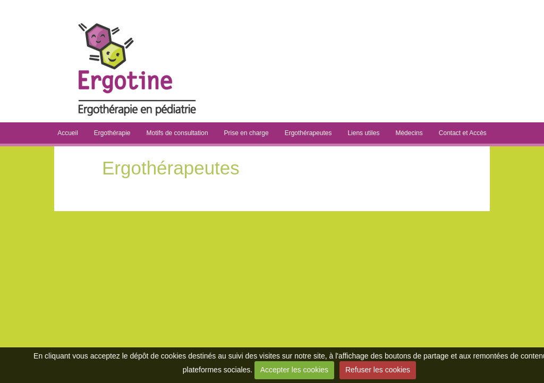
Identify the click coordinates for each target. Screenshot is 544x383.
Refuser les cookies (377, 369)
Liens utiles (363, 133)
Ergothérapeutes (308, 133)
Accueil (67, 133)
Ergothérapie (112, 133)
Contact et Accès (463, 133)
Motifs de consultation (177, 133)
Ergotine (273, 21)
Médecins (408, 133)
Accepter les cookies (294, 369)
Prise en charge (246, 133)
